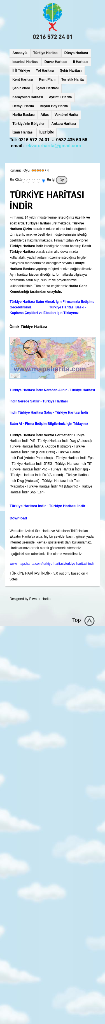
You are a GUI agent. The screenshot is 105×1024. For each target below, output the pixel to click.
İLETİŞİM (46, 132)
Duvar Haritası (56, 62)
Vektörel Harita (66, 115)
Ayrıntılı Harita (60, 97)
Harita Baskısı (23, 115)
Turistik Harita (72, 79)
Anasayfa (19, 53)
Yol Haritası (45, 70)
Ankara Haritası (64, 124)
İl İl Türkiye (21, 70)
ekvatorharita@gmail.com (53, 145)
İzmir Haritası (22, 132)
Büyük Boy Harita (54, 106)
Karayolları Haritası (27, 97)
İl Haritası (80, 62)
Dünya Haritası (76, 53)
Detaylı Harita (23, 106)
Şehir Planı (21, 88)
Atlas (45, 115)
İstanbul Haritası (25, 62)
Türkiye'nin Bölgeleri (28, 124)
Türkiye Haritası (46, 53)
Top (76, 620)
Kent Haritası (22, 79)
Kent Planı (47, 79)
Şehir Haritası (70, 70)
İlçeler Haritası (47, 88)
